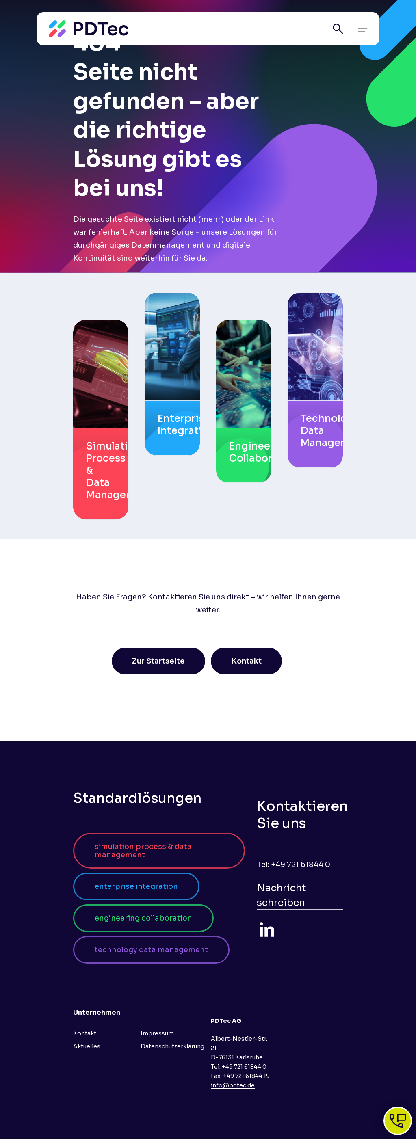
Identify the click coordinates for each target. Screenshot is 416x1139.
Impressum (157, 1033)
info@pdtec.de (233, 1085)
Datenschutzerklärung (172, 1046)
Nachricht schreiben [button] (281, 895)
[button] (362, 29)
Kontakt (84, 1033)
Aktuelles (86, 1046)
